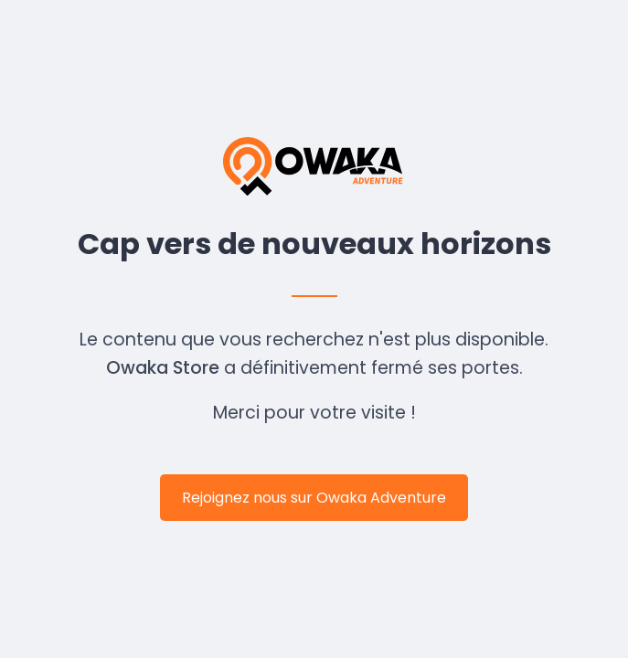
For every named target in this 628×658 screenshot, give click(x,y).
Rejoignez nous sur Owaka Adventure (314, 497)
